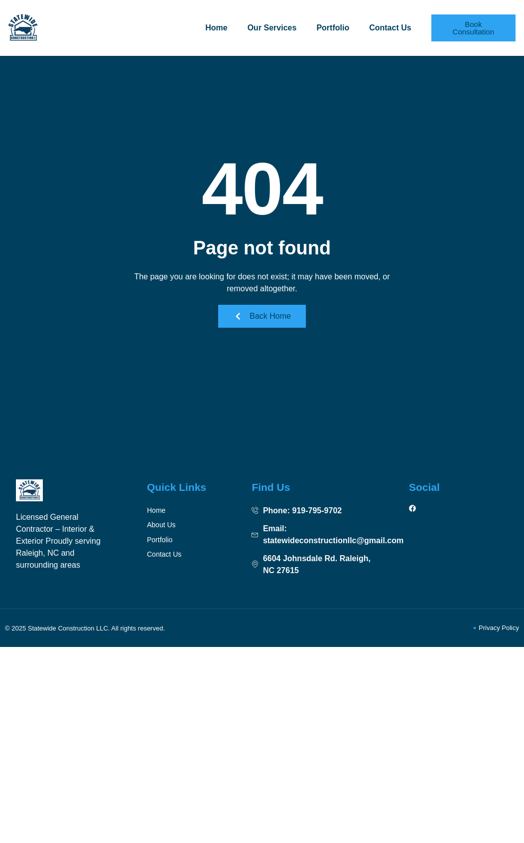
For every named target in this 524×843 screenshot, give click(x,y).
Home (216, 27)
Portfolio (332, 27)
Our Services (272, 27)
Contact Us (390, 27)
